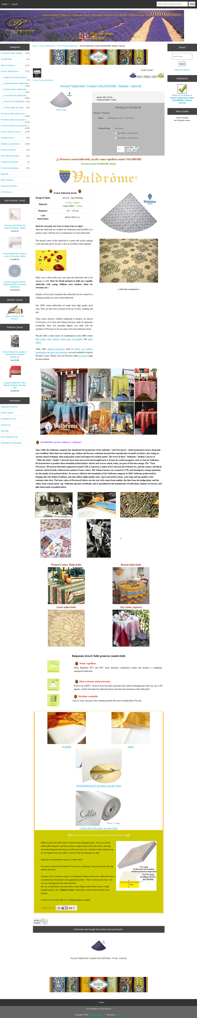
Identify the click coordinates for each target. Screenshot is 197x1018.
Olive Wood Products (15, 156)
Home (4, 4)
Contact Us (5, 425)
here (78, 217)
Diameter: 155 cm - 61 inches (122, 118)
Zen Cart (119, 1015)
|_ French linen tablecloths (15, 101)
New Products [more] (14, 200)
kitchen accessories (56, 349)
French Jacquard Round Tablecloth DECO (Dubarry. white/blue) (15, 276)
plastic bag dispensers (59, 352)
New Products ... (8, 180)
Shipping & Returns (9, 407)
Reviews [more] (14, 300)
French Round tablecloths (67, 46)
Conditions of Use (8, 419)
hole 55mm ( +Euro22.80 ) (127, 138)
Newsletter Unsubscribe (11, 443)
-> (15, 71)
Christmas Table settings (15, 53)
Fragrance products (15, 162)
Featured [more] (15, 327)
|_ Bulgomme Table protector (15, 78)
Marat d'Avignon (15, 65)
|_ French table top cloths (15, 107)
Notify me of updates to (182, 94)
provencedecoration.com (97, 1015)
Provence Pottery (15, 150)
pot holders (87, 349)
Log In (15, 4)
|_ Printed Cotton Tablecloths (15, 90)
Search (182, 47)
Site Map (4, 431)
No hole (120, 128)
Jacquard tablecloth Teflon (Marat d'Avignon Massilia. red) (14, 377)
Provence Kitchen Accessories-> (15, 127)
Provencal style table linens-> (15, 114)
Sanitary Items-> (15, 138)
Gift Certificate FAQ (9, 437)
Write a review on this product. (14, 313)
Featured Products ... (10, 186)
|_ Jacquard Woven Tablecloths (15, 84)
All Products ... (7, 192)
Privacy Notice (7, 413)
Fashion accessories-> (15, 144)
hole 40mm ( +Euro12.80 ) (127, 133)
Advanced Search (182, 70)
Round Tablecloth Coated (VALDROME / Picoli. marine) (99, 958)
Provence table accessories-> (15, 121)
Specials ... (5, 174)
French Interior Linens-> (15, 132)
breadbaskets (41, 352)
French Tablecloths (47, 46)
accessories (83, 356)
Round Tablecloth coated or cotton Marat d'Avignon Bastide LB (15, 346)
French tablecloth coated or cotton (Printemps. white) (15, 246)
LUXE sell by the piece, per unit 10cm (99, 828)
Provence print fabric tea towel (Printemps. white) (14, 218)
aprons (77, 349)
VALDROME (15, 59)
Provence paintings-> (15, 168)
